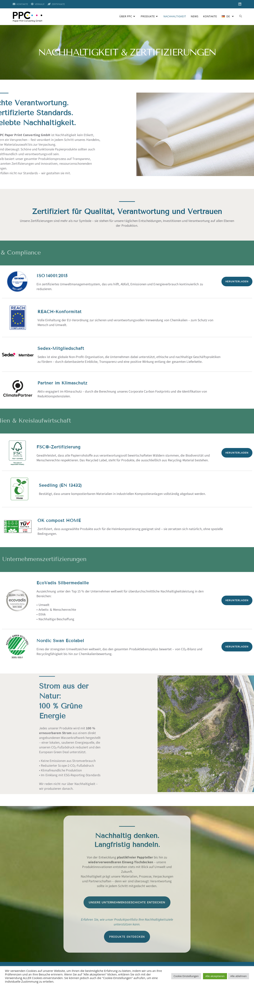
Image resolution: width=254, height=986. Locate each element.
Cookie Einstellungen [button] (186, 976)
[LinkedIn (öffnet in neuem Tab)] (239, 4)
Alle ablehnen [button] (238, 976)
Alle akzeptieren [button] (215, 976)
